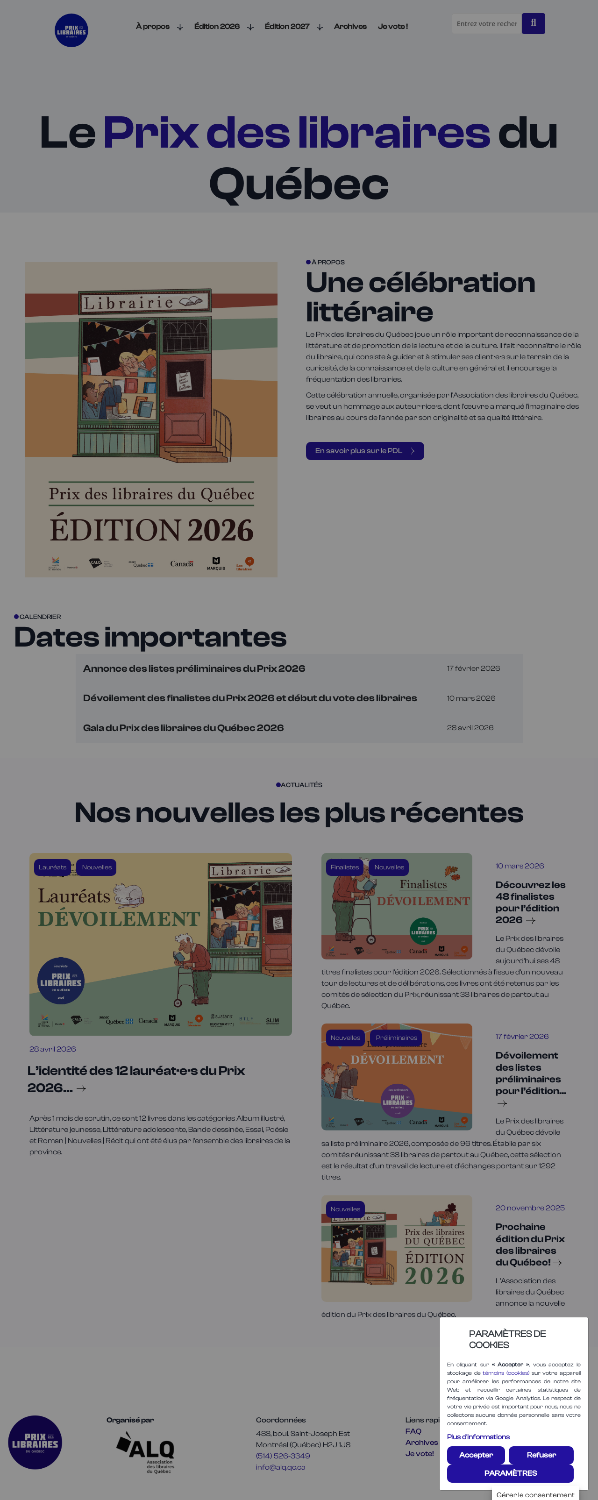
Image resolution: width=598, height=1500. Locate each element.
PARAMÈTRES (510, 1473)
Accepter (476, 1455)
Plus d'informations (478, 1437)
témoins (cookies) (506, 1373)
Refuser (541, 1455)
